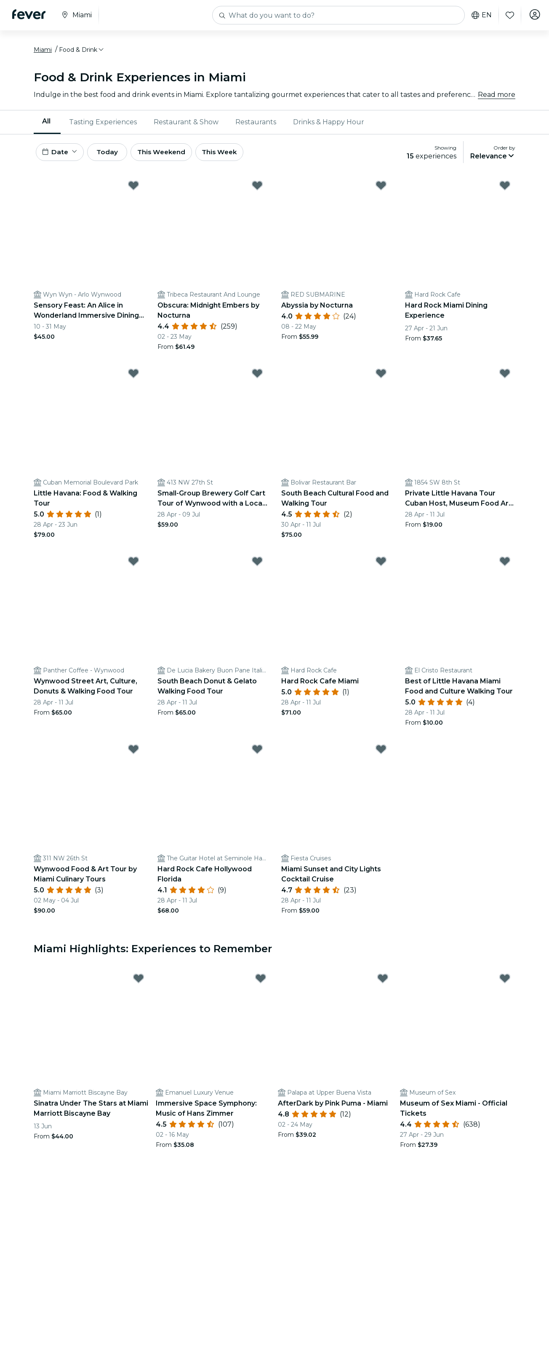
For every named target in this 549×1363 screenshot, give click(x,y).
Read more (496, 97)
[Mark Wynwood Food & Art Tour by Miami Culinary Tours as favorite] (133, 753)
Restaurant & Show (186, 124)
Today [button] (113, 155)
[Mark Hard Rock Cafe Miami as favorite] (381, 565)
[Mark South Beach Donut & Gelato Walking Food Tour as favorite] (257, 565)
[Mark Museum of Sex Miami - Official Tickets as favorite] (504, 982)
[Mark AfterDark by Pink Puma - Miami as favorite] (382, 982)
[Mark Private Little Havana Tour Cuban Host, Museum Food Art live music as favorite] (504, 377)
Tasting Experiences (103, 124)
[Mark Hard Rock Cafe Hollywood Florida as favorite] (257, 753)
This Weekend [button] (172, 155)
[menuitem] (47, 124)
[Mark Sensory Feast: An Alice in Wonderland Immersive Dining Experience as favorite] (133, 190)
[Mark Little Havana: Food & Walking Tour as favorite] (133, 377)
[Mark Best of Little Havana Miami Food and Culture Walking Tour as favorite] (504, 565)
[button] (82, 52)
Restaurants (255, 124)
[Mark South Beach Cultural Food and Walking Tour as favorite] (381, 377)
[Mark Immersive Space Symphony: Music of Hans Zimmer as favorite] (260, 982)
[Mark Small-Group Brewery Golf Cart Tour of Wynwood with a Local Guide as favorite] (257, 377)
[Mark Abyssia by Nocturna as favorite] (381, 190)
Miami (43, 52)
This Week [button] (233, 155)
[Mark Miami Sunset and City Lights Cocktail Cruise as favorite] (381, 753)
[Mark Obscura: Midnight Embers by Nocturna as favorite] (257, 190)
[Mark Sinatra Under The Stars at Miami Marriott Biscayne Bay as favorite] (138, 982)
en (479, 15)
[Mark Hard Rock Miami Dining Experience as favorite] (504, 190)
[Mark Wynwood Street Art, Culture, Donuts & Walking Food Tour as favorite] (133, 565)
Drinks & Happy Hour (328, 124)
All (46, 124)
